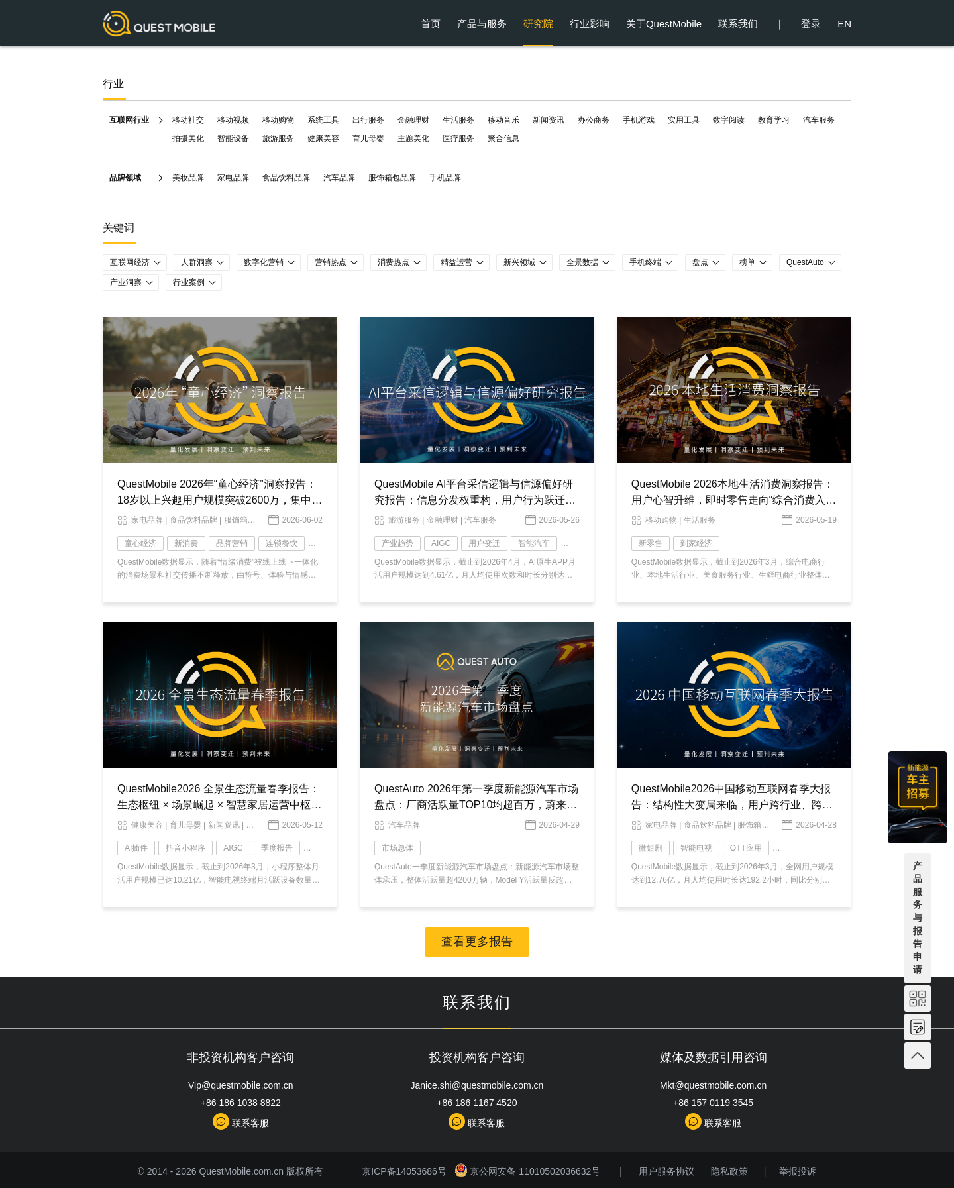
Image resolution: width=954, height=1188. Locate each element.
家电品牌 (233, 177)
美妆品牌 (188, 177)
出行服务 (368, 120)
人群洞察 (197, 262)
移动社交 (188, 120)
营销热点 (330, 262)
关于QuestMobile (664, 23)
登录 (811, 23)
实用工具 (684, 120)
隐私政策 (729, 1171)
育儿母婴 (368, 138)
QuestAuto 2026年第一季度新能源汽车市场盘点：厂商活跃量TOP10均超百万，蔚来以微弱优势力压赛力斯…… (476, 804)
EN (844, 23)
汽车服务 (819, 120)
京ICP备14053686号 (406, 1171)
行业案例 (189, 282)
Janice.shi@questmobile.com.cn (476, 1085)
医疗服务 (458, 138)
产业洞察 (126, 282)
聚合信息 (503, 138)
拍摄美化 (188, 138)
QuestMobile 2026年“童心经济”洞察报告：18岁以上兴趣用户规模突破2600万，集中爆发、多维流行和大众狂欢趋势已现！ (219, 499)
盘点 (700, 262)
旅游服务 (278, 138)
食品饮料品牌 (286, 177)
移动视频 (233, 120)
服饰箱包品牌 (392, 177)
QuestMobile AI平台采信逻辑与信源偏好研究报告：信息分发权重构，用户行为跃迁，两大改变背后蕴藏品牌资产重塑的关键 (475, 499)
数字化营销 (264, 262)
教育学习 (774, 120)
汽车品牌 (339, 177)
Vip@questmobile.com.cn (240, 1085)
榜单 (747, 262)
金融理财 (413, 120)
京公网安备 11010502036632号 (529, 1171)
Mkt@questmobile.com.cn (713, 1085)
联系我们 (738, 23)
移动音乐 (503, 120)
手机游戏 (639, 120)
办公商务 (594, 120)
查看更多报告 (477, 941)
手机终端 (645, 262)
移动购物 (278, 120)
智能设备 (233, 138)
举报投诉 (797, 1171)
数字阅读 (729, 120)
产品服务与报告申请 (917, 918)
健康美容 (323, 138)
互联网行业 (129, 120)
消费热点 (393, 262)
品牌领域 (125, 177)
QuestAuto (805, 262)
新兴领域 (519, 262)
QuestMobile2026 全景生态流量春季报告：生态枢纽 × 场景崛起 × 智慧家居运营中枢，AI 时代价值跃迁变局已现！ (219, 804)
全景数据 (582, 262)
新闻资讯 (548, 120)
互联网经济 (130, 262)
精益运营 (456, 262)
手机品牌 (445, 177)
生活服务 (458, 120)
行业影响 (590, 23)
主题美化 (413, 138)
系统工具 (323, 120)
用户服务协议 (666, 1171)
